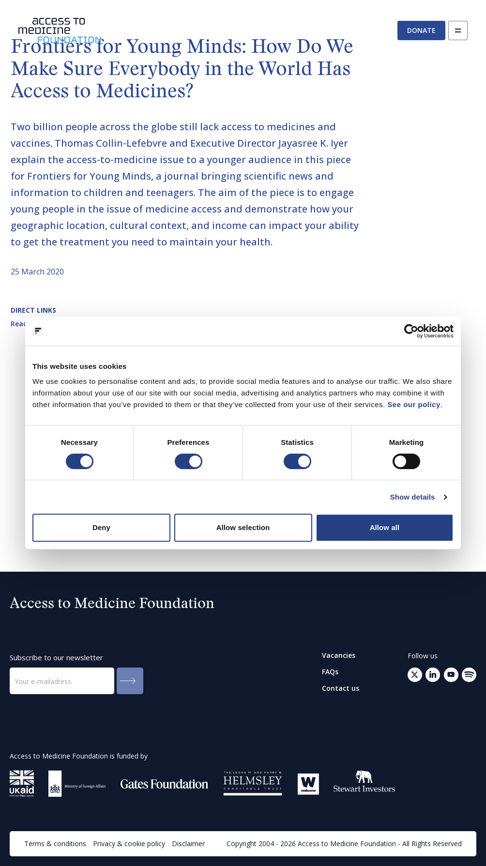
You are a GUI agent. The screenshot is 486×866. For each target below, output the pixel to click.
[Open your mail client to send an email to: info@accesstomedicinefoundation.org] (469, 675)
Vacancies (338, 655)
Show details (412, 497)
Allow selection (243, 527)
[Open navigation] (458, 30)
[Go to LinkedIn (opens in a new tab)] (432, 675)
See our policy (413, 404)
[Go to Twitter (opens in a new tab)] (415, 675)
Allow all (385, 527)
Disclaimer (188, 843)
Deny (101, 527)
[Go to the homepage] (59, 31)
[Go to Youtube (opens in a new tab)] (451, 675)
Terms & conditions (55, 843)
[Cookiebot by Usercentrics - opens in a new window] (411, 331)
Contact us (340, 688)
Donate (421, 30)
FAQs (330, 671)
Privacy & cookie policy (129, 843)
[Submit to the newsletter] (130, 681)
